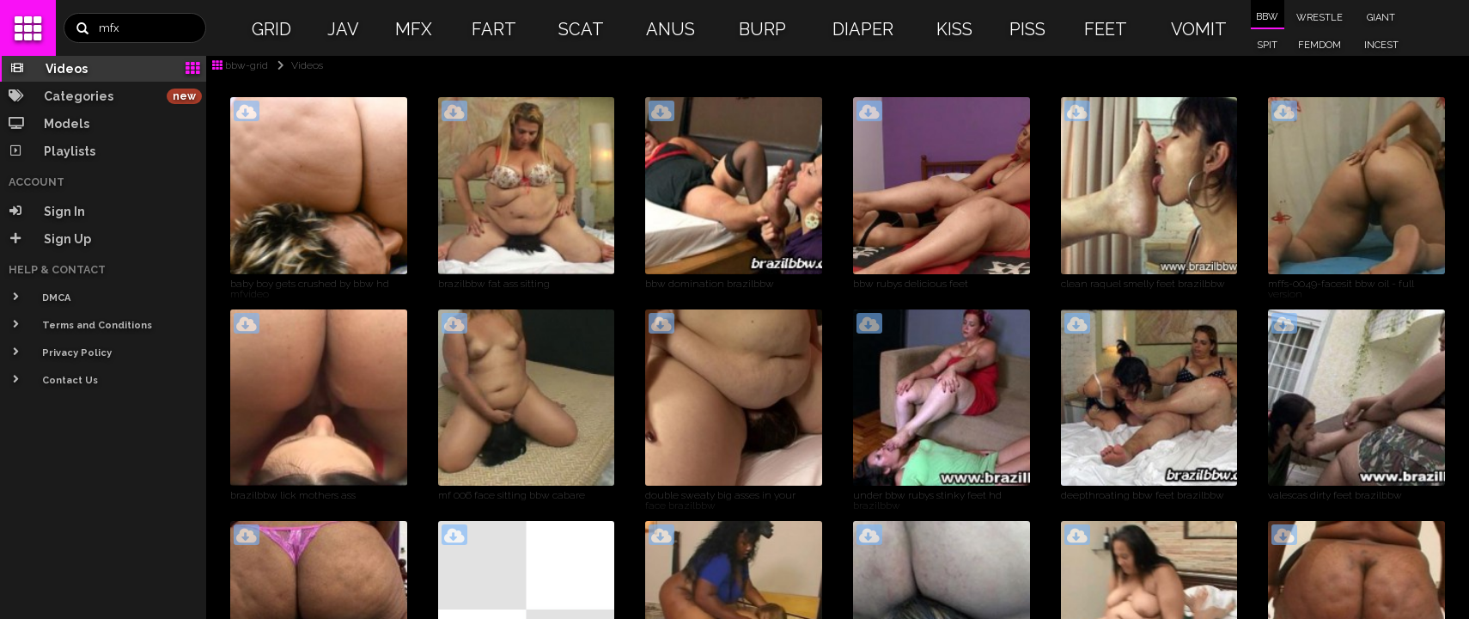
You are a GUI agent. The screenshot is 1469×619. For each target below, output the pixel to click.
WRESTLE (1319, 17)
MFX (413, 29)
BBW (1267, 16)
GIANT (1381, 17)
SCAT (581, 29)
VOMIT (1199, 29)
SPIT (1267, 45)
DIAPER (862, 29)
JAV (343, 29)
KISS (954, 29)
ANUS (670, 29)
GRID (271, 29)
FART (494, 29)
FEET (1105, 29)
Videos (297, 65)
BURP (762, 29)
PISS (1027, 29)
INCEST (1381, 45)
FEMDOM (1319, 45)
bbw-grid (240, 65)
